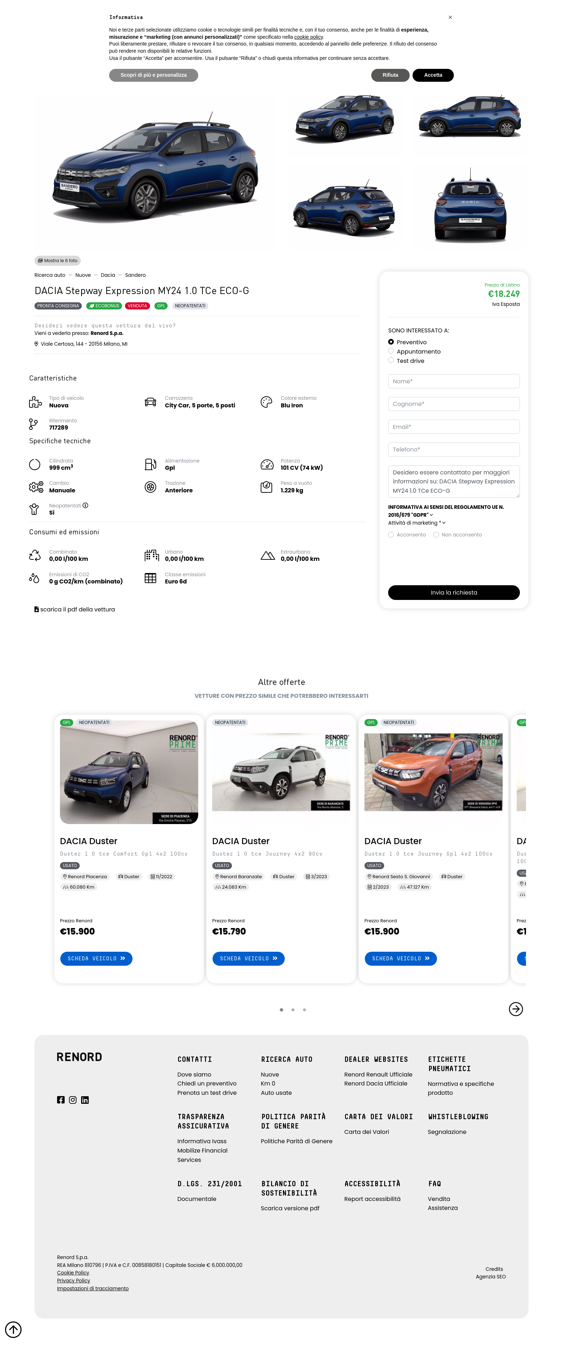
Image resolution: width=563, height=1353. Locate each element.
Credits (494, 1269)
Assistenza (443, 1208)
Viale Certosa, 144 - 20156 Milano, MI (80, 344)
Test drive (410, 361)
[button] (93, 505)
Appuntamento (419, 351)
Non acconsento (462, 534)
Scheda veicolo (96, 958)
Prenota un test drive (207, 1093)
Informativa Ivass (202, 1141)
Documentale (197, 1199)
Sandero (135, 275)
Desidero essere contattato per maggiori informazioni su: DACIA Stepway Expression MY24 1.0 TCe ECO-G (454, 481)
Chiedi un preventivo (207, 1083)
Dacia (108, 275)
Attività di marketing (417, 523)
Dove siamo (194, 1074)
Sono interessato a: (418, 330)
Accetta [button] (433, 75)
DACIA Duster (88, 841)
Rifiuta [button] (391, 75)
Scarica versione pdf (290, 1208)
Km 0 (268, 1083)
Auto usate (276, 1093)
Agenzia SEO (491, 1276)
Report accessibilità (372, 1199)
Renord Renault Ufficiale (378, 1074)
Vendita (439, 1199)
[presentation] (442, 560)
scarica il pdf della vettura (74, 609)
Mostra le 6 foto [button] (58, 260)
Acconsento (411, 534)
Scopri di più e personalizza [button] (154, 75)
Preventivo (412, 342)
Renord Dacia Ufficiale (376, 1083)
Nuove (83, 275)
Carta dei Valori (366, 1132)
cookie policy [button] (308, 37)
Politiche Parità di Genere (297, 1141)
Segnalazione (447, 1132)
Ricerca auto (49, 275)
